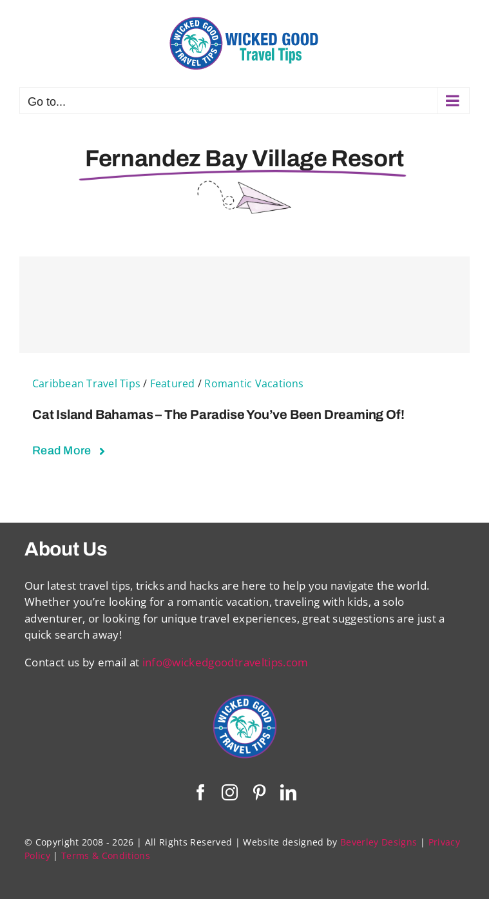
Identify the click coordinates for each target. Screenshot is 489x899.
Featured (172, 383)
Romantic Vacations (253, 383)
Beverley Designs (378, 842)
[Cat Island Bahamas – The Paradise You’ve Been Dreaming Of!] (244, 304)
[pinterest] (259, 792)
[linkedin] (288, 792)
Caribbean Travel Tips (86, 383)
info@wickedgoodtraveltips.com (225, 662)
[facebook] (201, 792)
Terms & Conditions (105, 855)
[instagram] (230, 792)
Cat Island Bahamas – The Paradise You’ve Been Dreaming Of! (218, 414)
